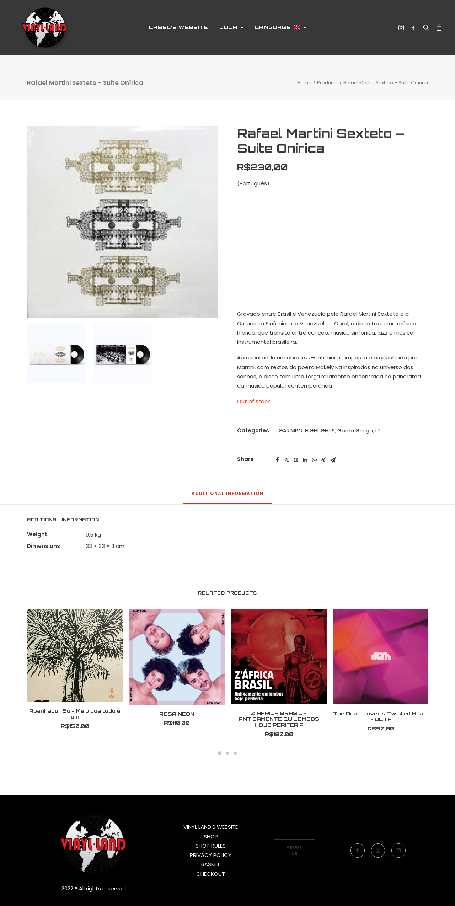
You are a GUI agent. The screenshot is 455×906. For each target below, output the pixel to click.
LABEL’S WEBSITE (178, 33)
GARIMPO (291, 430)
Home (304, 82)
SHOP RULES (211, 845)
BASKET (210, 864)
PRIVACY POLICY (210, 855)
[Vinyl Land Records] (46, 33)
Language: (280, 33)
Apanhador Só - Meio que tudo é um (75, 714)
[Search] (426, 33)
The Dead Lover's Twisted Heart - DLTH (381, 716)
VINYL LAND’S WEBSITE (210, 827)
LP (378, 430)
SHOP (211, 836)
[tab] (227, 496)
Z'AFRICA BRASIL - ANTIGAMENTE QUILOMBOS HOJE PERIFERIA (279, 719)
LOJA (231, 33)
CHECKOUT (210, 874)
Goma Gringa (355, 430)
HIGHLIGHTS (320, 430)
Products (327, 82)
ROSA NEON (176, 714)
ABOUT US (295, 850)
